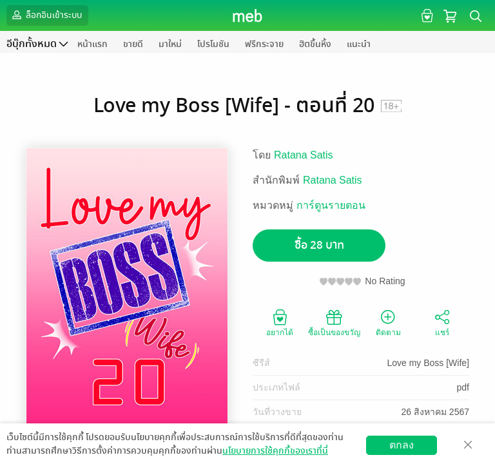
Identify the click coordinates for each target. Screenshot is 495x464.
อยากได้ (279, 322)
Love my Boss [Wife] (428, 363)
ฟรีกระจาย (264, 44)
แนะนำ (359, 44)
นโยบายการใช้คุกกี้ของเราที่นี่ (275, 451)
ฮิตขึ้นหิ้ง (315, 44)
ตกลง (401, 445)
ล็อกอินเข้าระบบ (46, 15)
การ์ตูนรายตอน (330, 205)
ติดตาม (388, 322)
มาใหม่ (170, 44)
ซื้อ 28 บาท (319, 245)
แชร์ (442, 322)
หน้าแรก (92, 44)
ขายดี (133, 44)
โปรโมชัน (213, 44)
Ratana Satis (303, 155)
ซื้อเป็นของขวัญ (334, 322)
